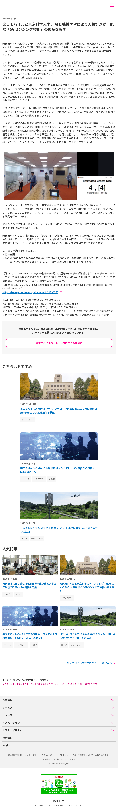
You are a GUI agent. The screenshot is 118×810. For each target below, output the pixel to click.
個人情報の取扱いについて (19, 755)
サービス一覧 (39, 805)
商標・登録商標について (83, 755)
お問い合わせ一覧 (57, 805)
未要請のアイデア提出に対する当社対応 (59, 759)
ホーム (5, 679)
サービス (58, 707)
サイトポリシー (63, 755)
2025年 (43, 679)
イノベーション (58, 723)
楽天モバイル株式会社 (8, 5)
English (6, 745)
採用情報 (7, 738)
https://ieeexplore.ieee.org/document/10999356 (30, 292)
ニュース (58, 715)
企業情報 (58, 700)
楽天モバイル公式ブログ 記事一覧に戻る (91, 663)
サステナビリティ (58, 730)
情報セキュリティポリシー (44, 755)
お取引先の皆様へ (102, 755)
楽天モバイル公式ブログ (24, 679)
